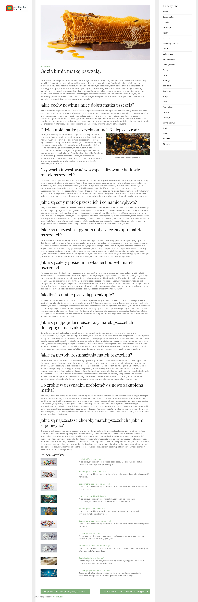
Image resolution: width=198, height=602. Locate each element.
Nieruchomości (169, 59)
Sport (165, 101)
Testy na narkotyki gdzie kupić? (92, 496)
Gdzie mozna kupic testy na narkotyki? (96, 521)
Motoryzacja (168, 54)
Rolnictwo (46, 67)
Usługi (165, 133)
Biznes (165, 11)
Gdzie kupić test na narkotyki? (92, 508)
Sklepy (165, 96)
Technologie (168, 107)
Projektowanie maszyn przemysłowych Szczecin (65, 591)
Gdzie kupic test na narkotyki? (92, 533)
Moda (165, 49)
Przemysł (166, 80)
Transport (167, 112)
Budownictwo (169, 17)
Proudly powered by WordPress (12, 592)
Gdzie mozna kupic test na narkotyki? (95, 545)
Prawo (165, 75)
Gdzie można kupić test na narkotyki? (95, 484)
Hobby (165, 33)
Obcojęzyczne (169, 64)
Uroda (165, 128)
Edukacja (167, 27)
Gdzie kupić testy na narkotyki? (92, 459)
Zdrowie (166, 144)
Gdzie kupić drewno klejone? (91, 558)
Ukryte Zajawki (169, 123)
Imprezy (166, 38)
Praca (165, 70)
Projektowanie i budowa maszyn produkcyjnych (125, 591)
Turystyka (167, 117)
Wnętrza (166, 138)
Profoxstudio (21, 597)
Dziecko (166, 22)
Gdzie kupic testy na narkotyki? (92, 471)
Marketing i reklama (171, 43)
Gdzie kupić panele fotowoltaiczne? (94, 570)
